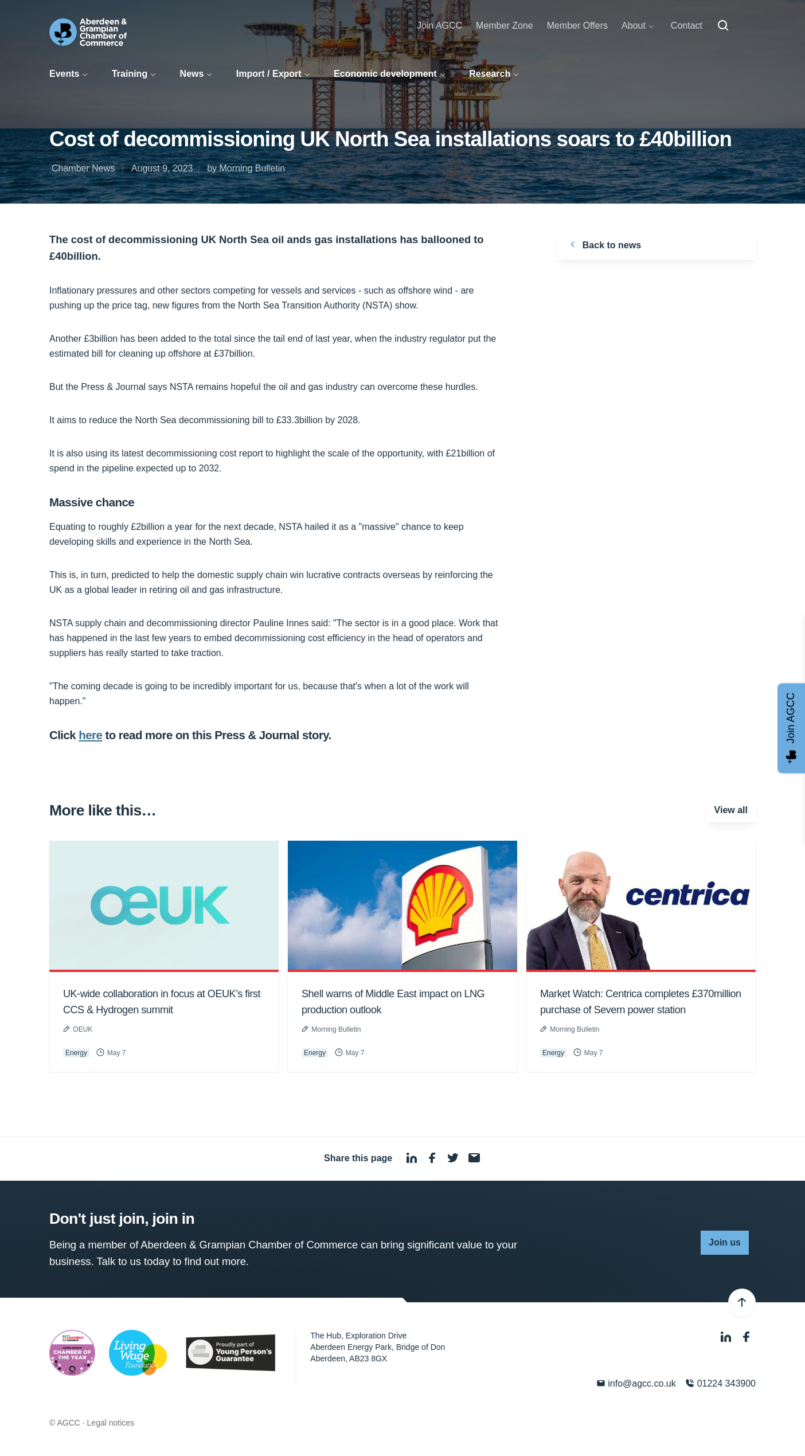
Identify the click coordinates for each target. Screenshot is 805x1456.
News (192, 74)
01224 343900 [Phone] (720, 1383)
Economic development (385, 74)
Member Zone (504, 25)
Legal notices (111, 1422)
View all (731, 810)
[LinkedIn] (727, 1337)
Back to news (603, 244)
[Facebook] (746, 1337)
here (90, 735)
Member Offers (577, 25)
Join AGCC (439, 25)
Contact (686, 25)
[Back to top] (742, 1303)
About (634, 25)
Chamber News (83, 168)
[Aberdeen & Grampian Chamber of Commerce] (88, 32)
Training (129, 74)
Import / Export (269, 74)
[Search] (723, 25)
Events (64, 74)
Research (489, 74)
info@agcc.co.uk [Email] (636, 1383)
